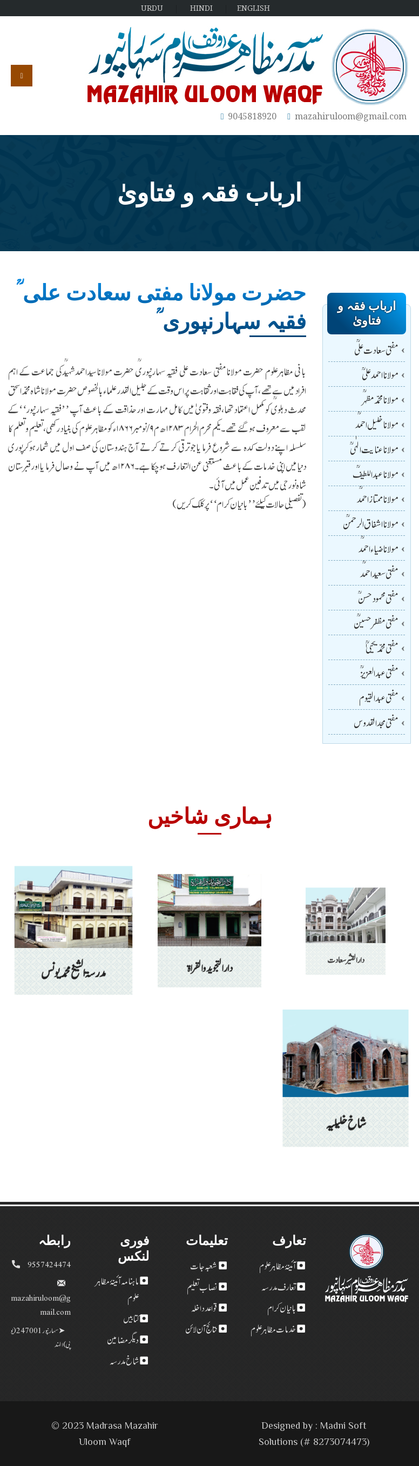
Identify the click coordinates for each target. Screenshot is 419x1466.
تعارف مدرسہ (278, 1286)
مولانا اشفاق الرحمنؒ (370, 523)
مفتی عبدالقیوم (378, 697)
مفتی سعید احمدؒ (379, 572)
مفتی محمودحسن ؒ (378, 597)
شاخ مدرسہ (124, 1360)
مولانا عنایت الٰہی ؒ (374, 448)
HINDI (201, 8)
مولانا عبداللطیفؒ (375, 473)
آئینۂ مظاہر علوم (277, 1265)
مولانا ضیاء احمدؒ (378, 548)
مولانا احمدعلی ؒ (380, 374)
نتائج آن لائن (201, 1328)
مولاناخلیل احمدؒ (376, 423)
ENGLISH (253, 8)
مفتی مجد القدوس (376, 721)
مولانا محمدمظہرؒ (380, 398)
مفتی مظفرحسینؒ (376, 622)
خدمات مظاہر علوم (273, 1328)
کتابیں (131, 1318)
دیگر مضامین (123, 1339)
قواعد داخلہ (204, 1307)
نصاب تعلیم (202, 1286)
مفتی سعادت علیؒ (376, 349)
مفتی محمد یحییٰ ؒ (382, 647)
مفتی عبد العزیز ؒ (379, 672)
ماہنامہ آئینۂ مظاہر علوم (117, 1289)
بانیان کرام (281, 1307)
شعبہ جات (203, 1265)
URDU (152, 8)
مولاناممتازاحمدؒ (377, 498)
